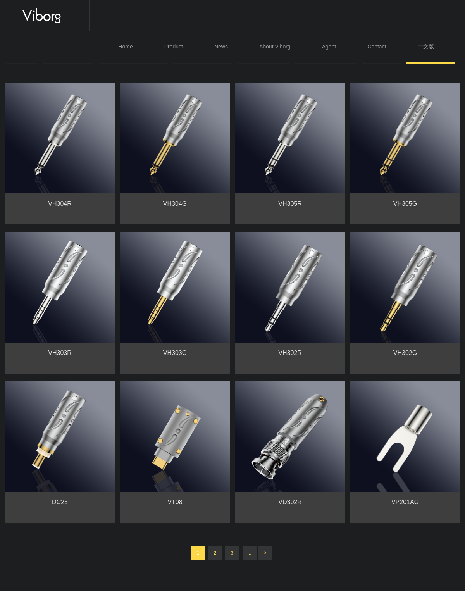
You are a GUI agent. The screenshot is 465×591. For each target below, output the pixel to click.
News (221, 46)
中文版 (426, 46)
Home (125, 46)
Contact (376, 46)
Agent (329, 46)
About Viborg (275, 46)
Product (173, 46)
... (249, 553)
